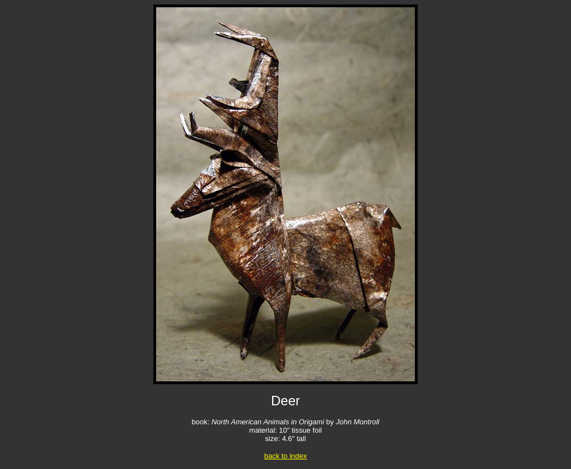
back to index (285, 456)
